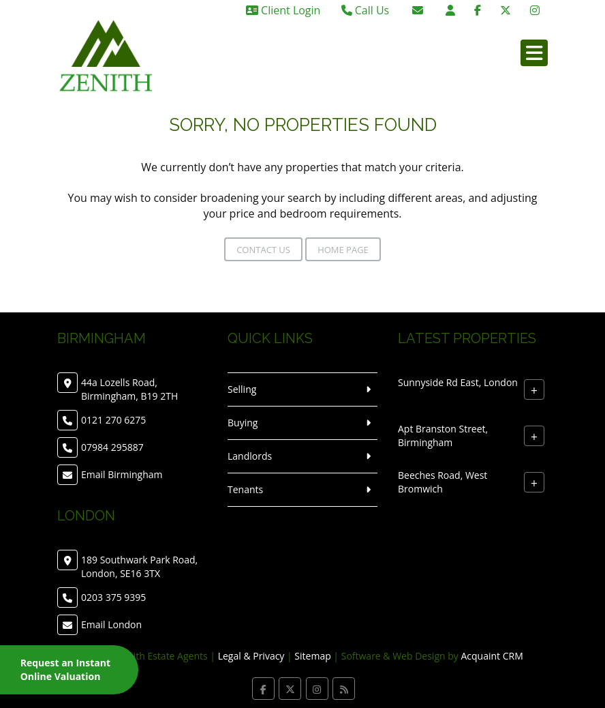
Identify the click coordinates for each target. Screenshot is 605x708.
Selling (242, 389)
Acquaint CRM (492, 655)
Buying (243, 422)
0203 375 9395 (113, 597)
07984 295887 (112, 447)
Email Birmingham (122, 474)
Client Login (283, 10)
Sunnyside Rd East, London (458, 382)
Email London (111, 624)
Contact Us (263, 250)
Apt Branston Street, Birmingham (443, 435)
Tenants (245, 489)
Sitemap (312, 655)
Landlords (250, 455)
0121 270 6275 (113, 419)
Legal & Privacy (251, 655)
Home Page (343, 250)
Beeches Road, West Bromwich (442, 482)
